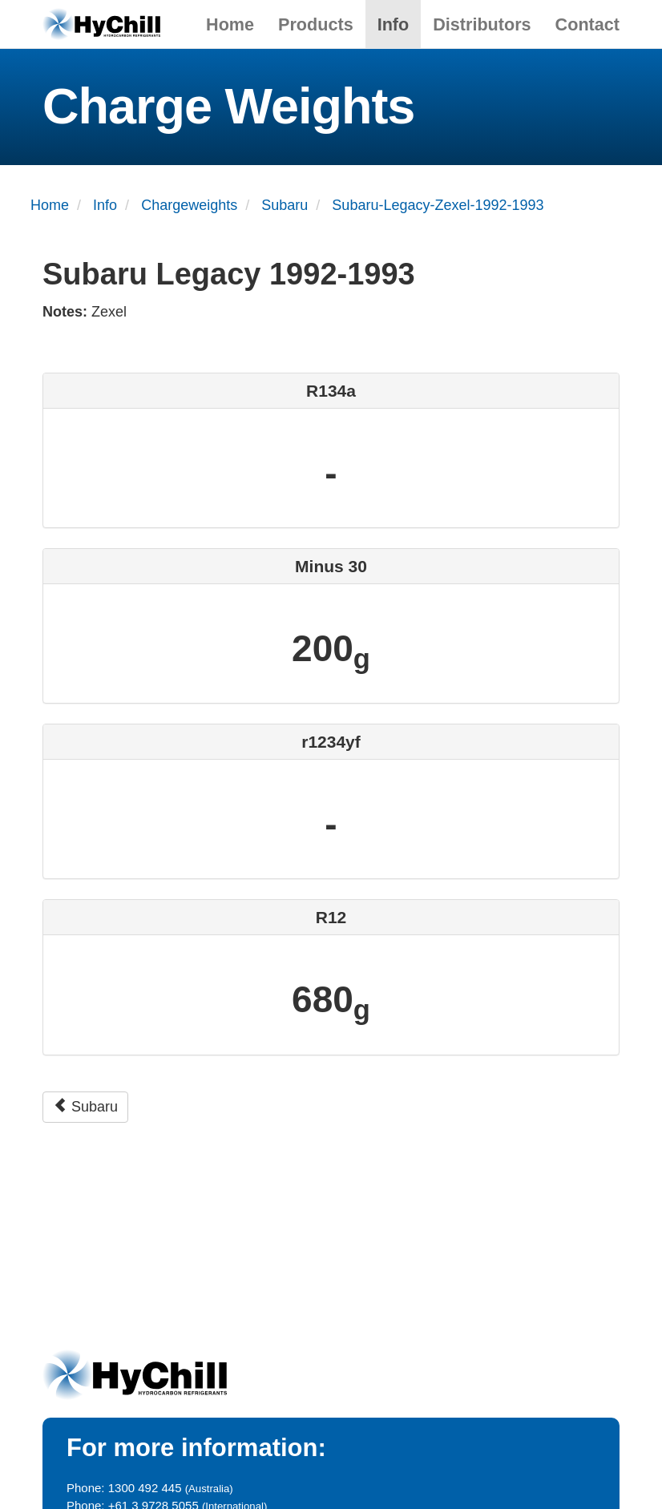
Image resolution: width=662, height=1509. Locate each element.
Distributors (482, 24)
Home (230, 24)
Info (393, 24)
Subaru (85, 1106)
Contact (587, 24)
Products (315, 24)
